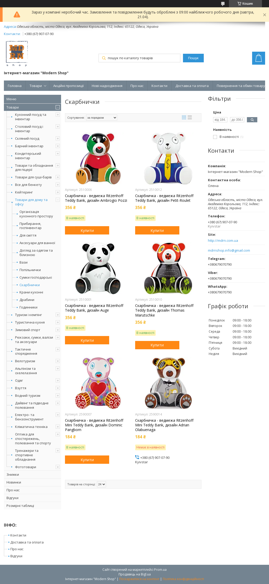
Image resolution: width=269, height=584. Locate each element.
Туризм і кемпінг (28, 314)
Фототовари (25, 467)
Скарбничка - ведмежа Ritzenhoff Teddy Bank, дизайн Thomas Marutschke (164, 310)
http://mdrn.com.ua (223, 240)
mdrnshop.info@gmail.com (229, 250)
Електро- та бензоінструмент (29, 416)
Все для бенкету (28, 184)
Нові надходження (107, 85)
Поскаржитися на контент (139, 579)
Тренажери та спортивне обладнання (26, 455)
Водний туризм (27, 395)
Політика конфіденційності (183, 579)
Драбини (26, 300)
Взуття (20, 388)
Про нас (136, 85)
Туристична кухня (30, 322)
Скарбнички (29, 285)
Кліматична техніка (31, 426)
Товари (36, 85)
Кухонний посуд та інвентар (30, 116)
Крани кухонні (31, 292)
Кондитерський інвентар (28, 155)
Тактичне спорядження (26, 351)
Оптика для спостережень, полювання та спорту (33, 438)
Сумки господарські (35, 277)
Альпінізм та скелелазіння (26, 370)
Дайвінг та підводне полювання (32, 405)
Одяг (19, 380)
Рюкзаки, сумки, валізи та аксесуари (34, 339)
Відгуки (12, 497)
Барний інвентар (29, 146)
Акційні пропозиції (68, 85)
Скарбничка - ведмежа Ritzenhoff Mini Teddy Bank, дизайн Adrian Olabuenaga (164, 425)
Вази (23, 262)
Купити (87, 230)
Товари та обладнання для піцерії (34, 167)
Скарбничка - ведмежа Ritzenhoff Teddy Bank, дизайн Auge (94, 308)
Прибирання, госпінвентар (30, 225)
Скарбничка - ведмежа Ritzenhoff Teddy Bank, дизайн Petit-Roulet (164, 198)
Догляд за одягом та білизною (36, 252)
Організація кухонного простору (36, 214)
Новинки (13, 482)
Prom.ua (160, 569)
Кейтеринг (24, 192)
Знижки (12, 474)
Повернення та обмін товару (241, 85)
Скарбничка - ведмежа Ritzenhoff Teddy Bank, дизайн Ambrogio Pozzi (96, 198)
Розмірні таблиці (20, 505)
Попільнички (30, 270)
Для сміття (27, 235)
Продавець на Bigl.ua (135, 574)
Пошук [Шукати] (193, 58)
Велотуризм (25, 361)
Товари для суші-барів (33, 177)
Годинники (28, 307)
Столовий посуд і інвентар (29, 128)
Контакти (159, 85)
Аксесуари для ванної (37, 243)
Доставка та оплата (192, 85)
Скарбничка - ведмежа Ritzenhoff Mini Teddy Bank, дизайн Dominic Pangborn (94, 425)
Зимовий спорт (27, 329)
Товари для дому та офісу (31, 201)
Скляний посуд (27, 138)
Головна (15, 85)
